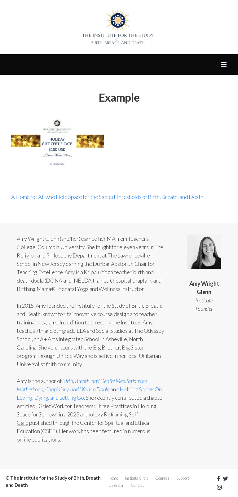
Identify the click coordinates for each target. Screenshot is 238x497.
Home (113, 478)
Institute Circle (136, 478)
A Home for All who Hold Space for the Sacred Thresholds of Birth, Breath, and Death (107, 196)
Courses (162, 478)
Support (182, 478)
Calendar (116, 485)
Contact (137, 485)
